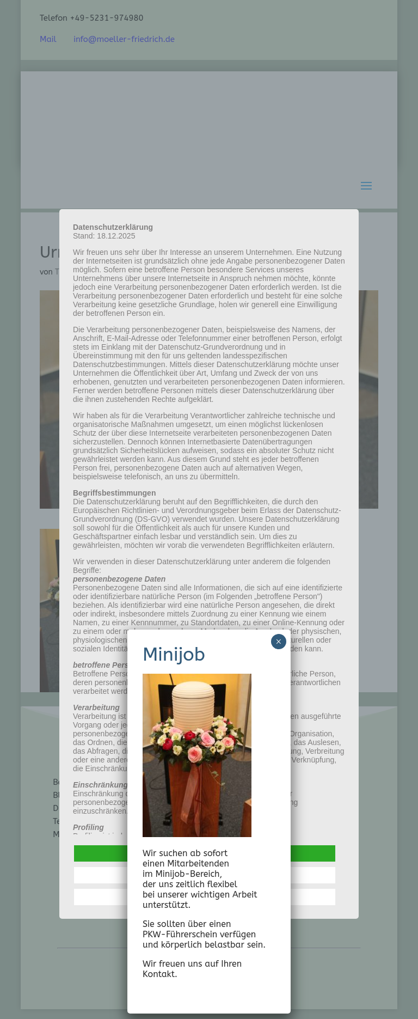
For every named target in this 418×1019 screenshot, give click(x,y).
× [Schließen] (278, 642)
